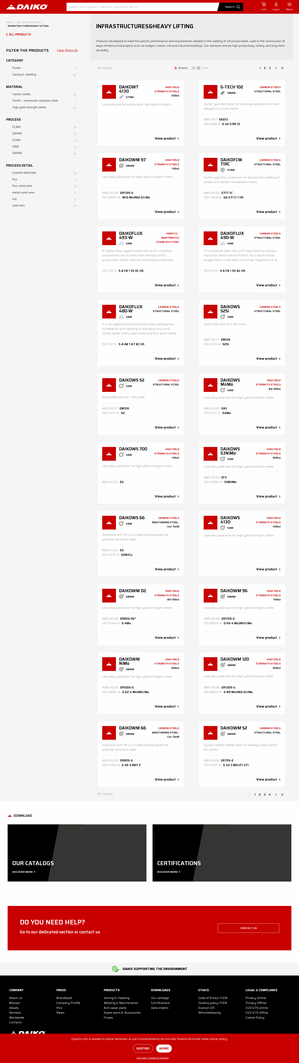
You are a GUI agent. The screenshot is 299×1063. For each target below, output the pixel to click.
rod (14, 199)
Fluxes (16, 67)
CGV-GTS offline (257, 1012)
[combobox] (155, 7)
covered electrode (24, 172)
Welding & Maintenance (121, 1002)
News (60, 1012)
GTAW (16, 140)
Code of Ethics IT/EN (212, 998)
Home (9, 22)
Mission (14, 1002)
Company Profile (68, 1002)
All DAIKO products (29, 22)
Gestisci (143, 1048)
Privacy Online (256, 998)
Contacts (15, 1022)
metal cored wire (23, 192)
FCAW (16, 126)
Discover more (23, 872)
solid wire (18, 205)
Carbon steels (21, 94)
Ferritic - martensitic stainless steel (35, 100)
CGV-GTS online (257, 1007)
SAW (15, 146)
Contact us (248, 928)
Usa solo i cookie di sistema (153, 1058)
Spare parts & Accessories (122, 1012)
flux (14, 179)
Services (15, 1012)
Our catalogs (160, 998)
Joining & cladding (24, 74)
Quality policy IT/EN (212, 1002)
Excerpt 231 (206, 1007)
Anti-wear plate (115, 1007)
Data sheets (159, 1007)
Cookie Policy (255, 1017)
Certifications (160, 1002)
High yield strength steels (29, 107)
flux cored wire (22, 185)
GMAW (17, 133)
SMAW (17, 153)
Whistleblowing (209, 1012)
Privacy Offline (256, 1002)
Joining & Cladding (116, 998)
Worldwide (16, 1017)
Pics (59, 1007)
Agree (164, 1048)
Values (14, 1007)
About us (15, 998)
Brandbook (64, 998)
